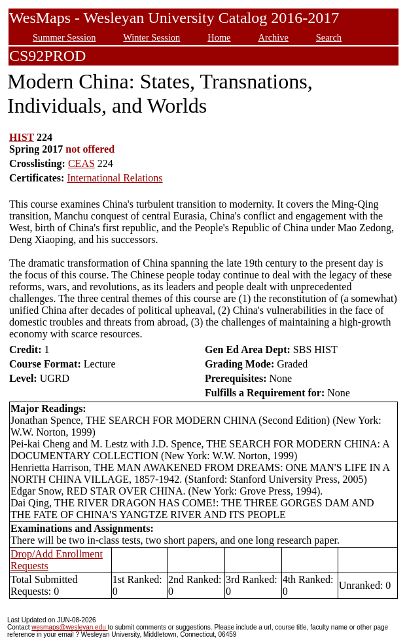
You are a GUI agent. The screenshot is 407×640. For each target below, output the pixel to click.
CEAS (81, 163)
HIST (21, 137)
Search (329, 37)
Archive (273, 37)
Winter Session (151, 37)
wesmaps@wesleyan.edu (69, 627)
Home (218, 37)
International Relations (114, 177)
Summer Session (64, 37)
